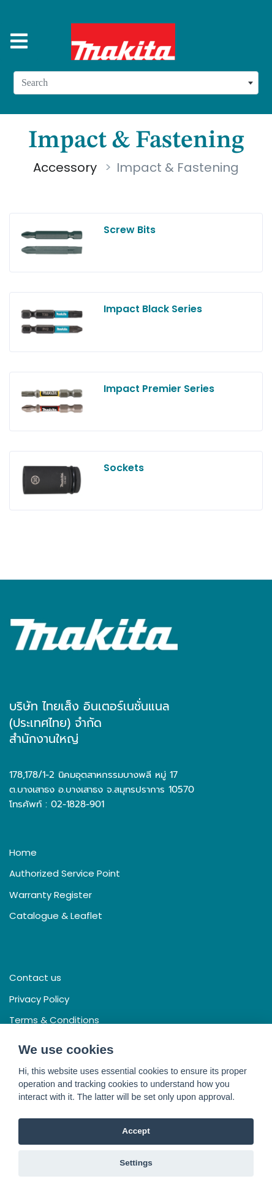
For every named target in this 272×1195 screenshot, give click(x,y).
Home (23, 852)
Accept (135, 1130)
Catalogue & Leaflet (55, 915)
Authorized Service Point (64, 873)
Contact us (35, 977)
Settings (136, 1162)
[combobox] (136, 82)
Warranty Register (50, 894)
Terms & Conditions (54, 1019)
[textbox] (136, 83)
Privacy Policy (39, 999)
